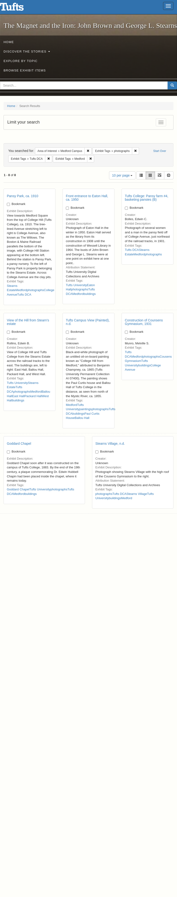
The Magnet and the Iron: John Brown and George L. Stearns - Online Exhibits (17, 8)
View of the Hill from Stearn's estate (28, 322)
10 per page (122, 175)
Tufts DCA (24, 294)
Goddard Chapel (19, 443)
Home (9, 42)
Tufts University (76, 285)
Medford (21, 290)
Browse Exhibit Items (25, 70)
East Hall (18, 396)
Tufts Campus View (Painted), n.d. (88, 322)
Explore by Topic (21, 61)
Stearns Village (136, 494)
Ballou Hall (82, 418)
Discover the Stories (27, 51)
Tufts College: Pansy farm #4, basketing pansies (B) (146, 197)
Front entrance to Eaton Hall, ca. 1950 (87, 197)
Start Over (159, 151)
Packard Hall (33, 396)
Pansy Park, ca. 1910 (22, 196)
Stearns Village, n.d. (110, 443)
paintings (85, 409)
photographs (35, 290)
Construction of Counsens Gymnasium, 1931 (144, 322)
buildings (90, 294)
